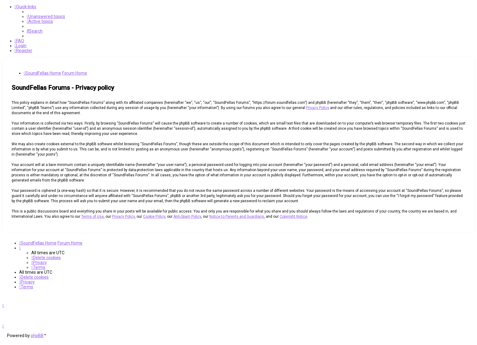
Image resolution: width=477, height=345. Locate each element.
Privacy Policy (317, 108)
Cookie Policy (154, 216)
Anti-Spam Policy (187, 216)
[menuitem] (46, 16)
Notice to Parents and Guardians (236, 216)
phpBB (37, 335)
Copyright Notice (293, 216)
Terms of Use (92, 216)
